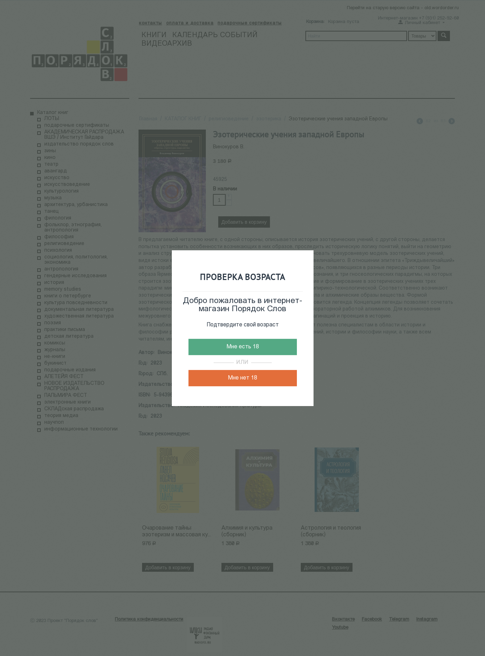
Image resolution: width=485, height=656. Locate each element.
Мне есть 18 (242, 347)
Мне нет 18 (242, 378)
